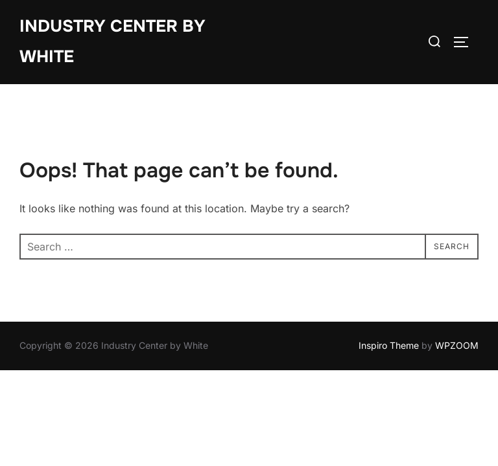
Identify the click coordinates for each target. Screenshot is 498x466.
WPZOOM (457, 345)
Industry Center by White (112, 41)
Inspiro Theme (389, 345)
